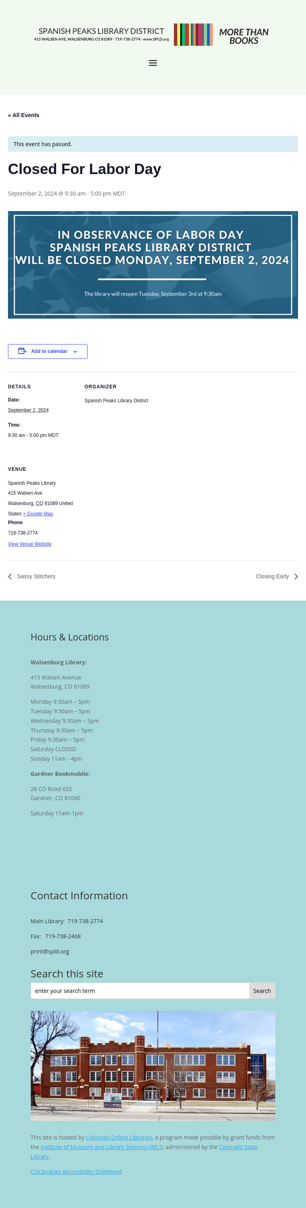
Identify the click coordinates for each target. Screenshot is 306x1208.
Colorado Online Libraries (119, 1137)
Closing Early (273, 576)
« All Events (23, 115)
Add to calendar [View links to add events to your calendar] (49, 351)
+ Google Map (38, 514)
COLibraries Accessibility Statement (76, 1171)
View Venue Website (30, 544)
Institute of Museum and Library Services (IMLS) (102, 1147)
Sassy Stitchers (35, 576)
